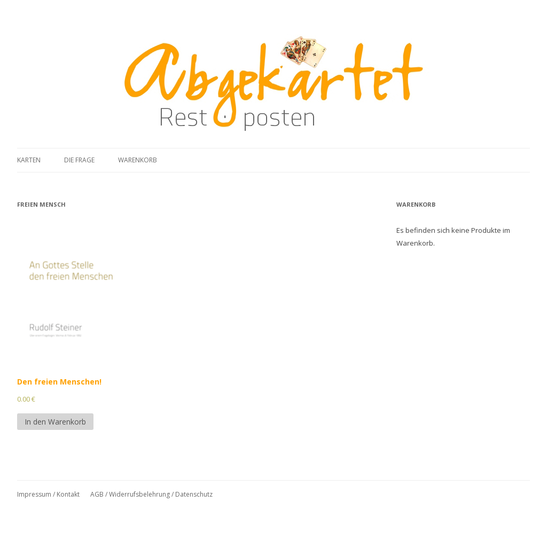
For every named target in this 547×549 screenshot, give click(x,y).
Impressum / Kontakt (48, 494)
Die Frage (79, 159)
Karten (29, 159)
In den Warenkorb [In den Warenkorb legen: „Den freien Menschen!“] (55, 422)
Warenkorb (137, 159)
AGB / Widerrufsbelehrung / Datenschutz (151, 494)
